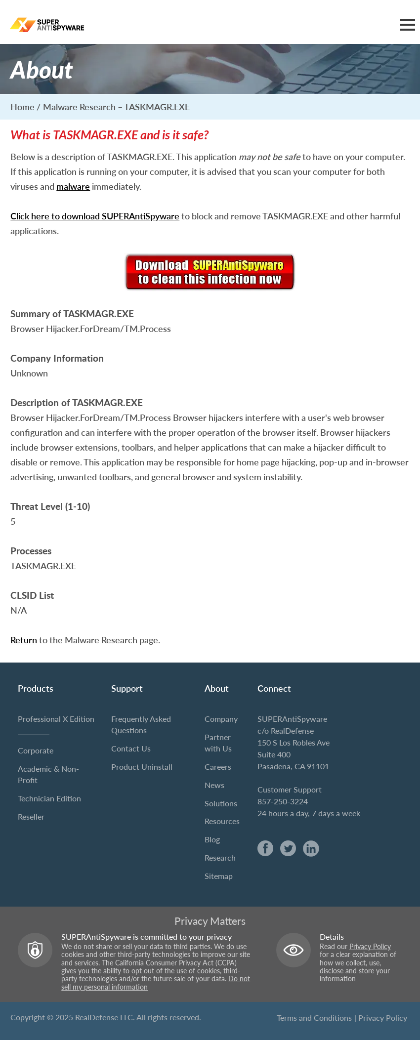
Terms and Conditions (314, 1017)
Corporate (35, 750)
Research (220, 857)
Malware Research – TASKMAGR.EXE (116, 106)
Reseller (31, 816)
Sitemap (219, 875)
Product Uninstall (141, 766)
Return (23, 639)
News (214, 785)
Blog (212, 839)
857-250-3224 (282, 801)
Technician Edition (49, 798)
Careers (218, 766)
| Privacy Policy (380, 1017)
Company (221, 718)
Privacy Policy (370, 947)
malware (73, 186)
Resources (222, 821)
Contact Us (131, 748)
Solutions (221, 803)
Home (22, 106)
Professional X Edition (56, 718)
